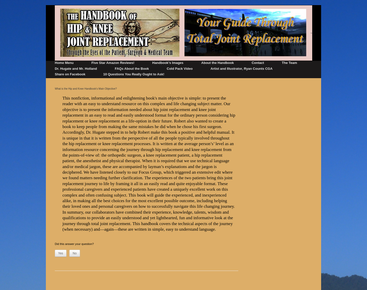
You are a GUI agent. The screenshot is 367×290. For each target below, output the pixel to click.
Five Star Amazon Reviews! (113, 63)
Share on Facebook (70, 74)
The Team (289, 63)
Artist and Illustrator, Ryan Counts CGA (241, 69)
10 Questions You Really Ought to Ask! (133, 74)
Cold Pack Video (180, 69)
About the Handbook (217, 63)
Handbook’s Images (167, 63)
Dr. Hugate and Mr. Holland (76, 69)
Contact (258, 63)
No (74, 253)
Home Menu (64, 63)
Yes (60, 253)
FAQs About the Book (132, 69)
